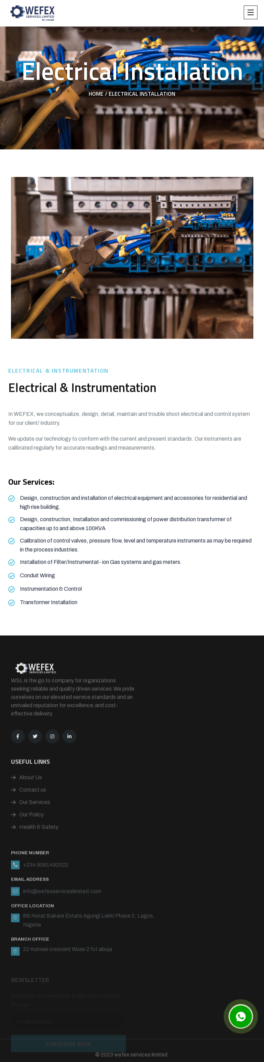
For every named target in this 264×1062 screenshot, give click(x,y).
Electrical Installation (142, 94)
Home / (98, 94)
